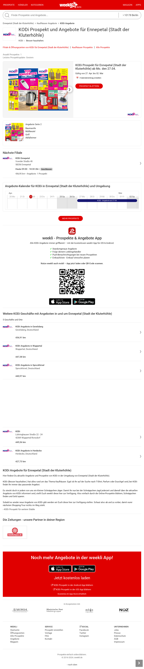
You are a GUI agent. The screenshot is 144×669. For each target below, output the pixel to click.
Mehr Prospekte (70, 218)
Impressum (119, 642)
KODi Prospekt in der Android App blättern (72, 585)
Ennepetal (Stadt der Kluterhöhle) (18, 23)
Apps (138, 5)
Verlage (48, 633)
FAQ (47, 636)
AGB (116, 639)
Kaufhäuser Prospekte (82, 47)
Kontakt (48, 639)
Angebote (14, 639)
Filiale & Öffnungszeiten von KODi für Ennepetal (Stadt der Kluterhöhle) (36, 47)
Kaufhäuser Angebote (47, 23)
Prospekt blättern (89, 86)
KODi (21, 40)
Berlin (78, 7)
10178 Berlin (130, 15)
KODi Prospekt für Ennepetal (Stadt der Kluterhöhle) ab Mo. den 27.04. (100, 66)
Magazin (127, 5)
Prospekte (9, 5)
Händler (23, 5)
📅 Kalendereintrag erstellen (88, 78)
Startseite (14, 630)
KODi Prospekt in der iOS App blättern (72, 589)
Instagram (84, 636)
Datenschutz (120, 636)
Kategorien (37, 5)
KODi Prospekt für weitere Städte (19, 509)
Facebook (84, 630)
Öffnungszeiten (17, 633)
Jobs (116, 630)
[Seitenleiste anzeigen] (139, 663)
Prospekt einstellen (54, 630)
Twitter (82, 633)
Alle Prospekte (103, 47)
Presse (117, 633)
